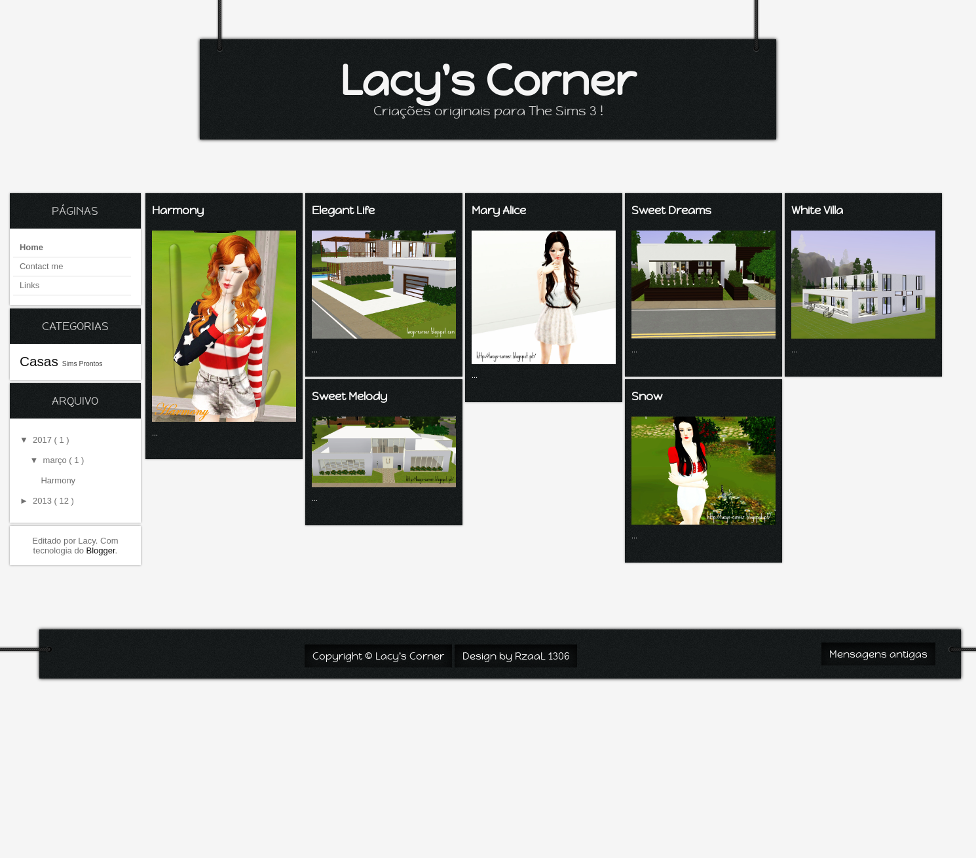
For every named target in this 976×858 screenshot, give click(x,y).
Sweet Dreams (671, 210)
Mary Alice (499, 210)
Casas (41, 361)
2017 (43, 440)
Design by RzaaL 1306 (515, 656)
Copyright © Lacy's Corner (378, 656)
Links (29, 285)
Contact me (41, 266)
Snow (646, 396)
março (56, 460)
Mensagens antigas (878, 654)
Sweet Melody (349, 396)
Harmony (58, 480)
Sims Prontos (82, 363)
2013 (43, 501)
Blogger (100, 550)
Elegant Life (343, 210)
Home (31, 247)
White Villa (817, 210)
